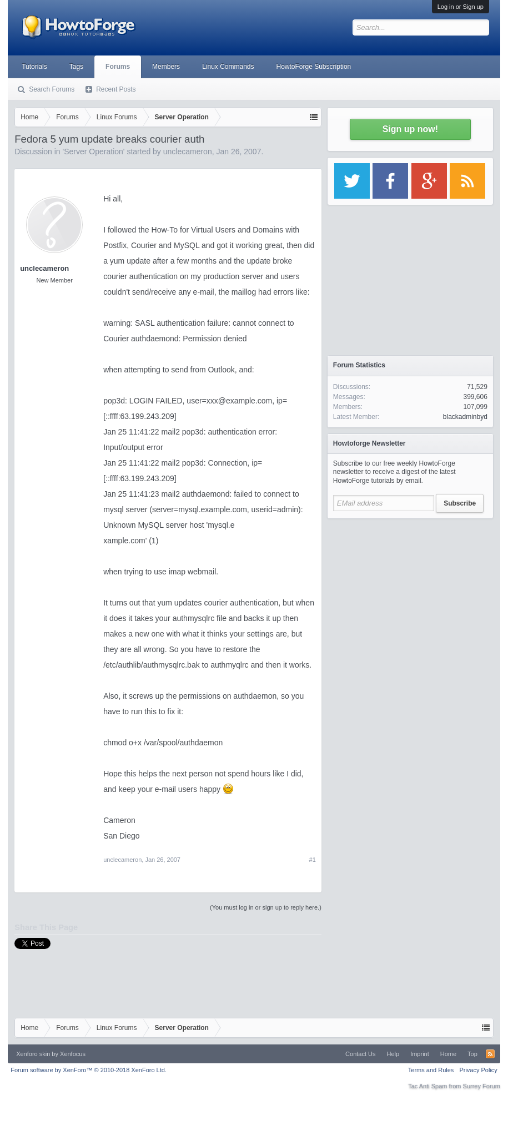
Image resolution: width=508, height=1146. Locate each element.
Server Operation (93, 151)
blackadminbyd (465, 417)
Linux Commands (228, 66)
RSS (490, 1053)
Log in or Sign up (460, 6)
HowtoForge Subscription (313, 66)
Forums (117, 66)
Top (472, 1054)
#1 (312, 859)
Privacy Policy (478, 1070)
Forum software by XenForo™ (89, 1070)
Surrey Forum (481, 1086)
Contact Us (360, 1054)
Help (393, 1054)
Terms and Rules (431, 1070)
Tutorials (34, 66)
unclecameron (187, 151)
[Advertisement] (410, 593)
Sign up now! (410, 129)
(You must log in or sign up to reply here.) (265, 907)
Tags (76, 66)
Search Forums (51, 89)
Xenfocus (72, 1054)
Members (166, 66)
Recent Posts (115, 89)
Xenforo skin (33, 1054)
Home (448, 1054)
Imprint (419, 1054)
